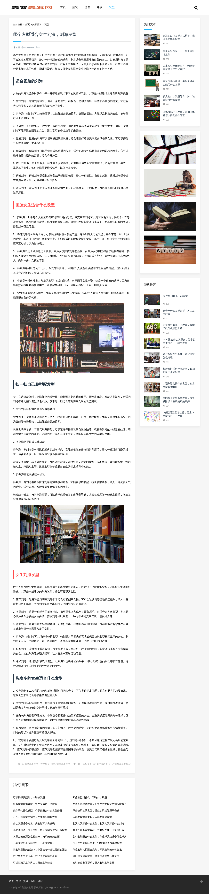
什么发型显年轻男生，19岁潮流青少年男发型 (97, 843)
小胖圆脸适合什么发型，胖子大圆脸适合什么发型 (40, 830)
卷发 (99, 7)
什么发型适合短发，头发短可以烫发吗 (34, 823)
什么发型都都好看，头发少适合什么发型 (35, 803)
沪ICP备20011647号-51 (57, 887)
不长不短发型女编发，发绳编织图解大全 (35, 817)
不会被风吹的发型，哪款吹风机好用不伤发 (96, 810)
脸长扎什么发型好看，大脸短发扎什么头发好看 (98, 830)
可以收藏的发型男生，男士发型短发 (32, 862)
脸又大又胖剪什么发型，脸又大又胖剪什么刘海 (98, 823)
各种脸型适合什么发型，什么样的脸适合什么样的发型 (100, 837)
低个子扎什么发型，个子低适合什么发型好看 (37, 810)
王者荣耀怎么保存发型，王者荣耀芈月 (34, 843)
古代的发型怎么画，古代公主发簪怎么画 (35, 856)
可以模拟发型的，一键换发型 (29, 797)
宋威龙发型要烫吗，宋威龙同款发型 (92, 817)
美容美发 (36, 24)
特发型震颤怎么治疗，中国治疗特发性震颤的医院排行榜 (40, 850)
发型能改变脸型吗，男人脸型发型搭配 (93, 862)
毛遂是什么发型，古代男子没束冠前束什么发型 (46, 764)
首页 (63, 7)
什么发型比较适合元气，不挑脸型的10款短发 (97, 849)
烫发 (87, 7)
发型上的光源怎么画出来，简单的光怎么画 (36, 836)
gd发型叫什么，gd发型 (175, 296)
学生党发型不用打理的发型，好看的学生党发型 (107, 764)
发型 (112, 7)
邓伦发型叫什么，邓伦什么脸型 (90, 797)
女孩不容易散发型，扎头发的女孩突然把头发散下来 (100, 804)
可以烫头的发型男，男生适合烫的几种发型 (96, 856)
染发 (75, 7)
